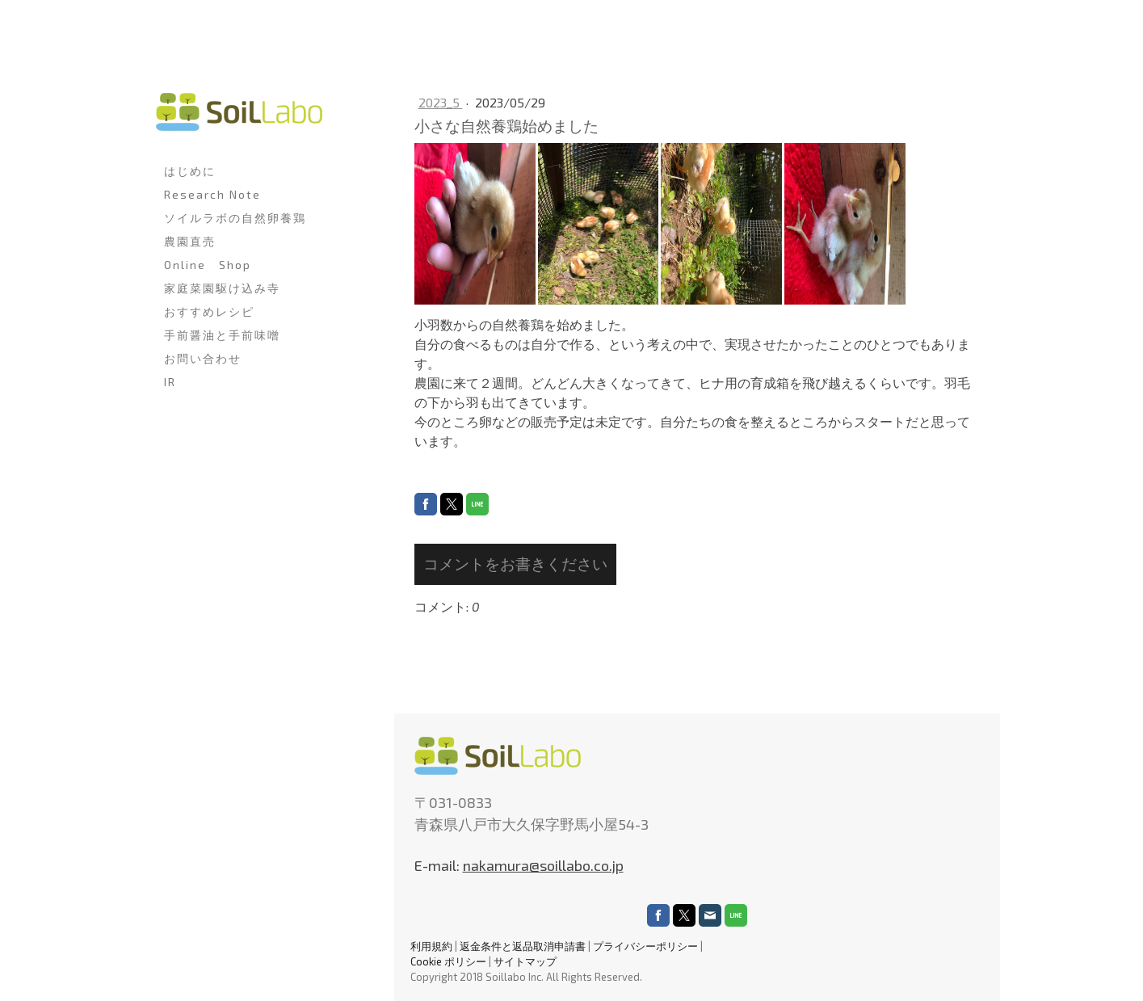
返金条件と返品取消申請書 (523, 946)
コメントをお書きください (515, 563)
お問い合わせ (203, 358)
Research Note (212, 194)
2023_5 (440, 102)
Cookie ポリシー (448, 961)
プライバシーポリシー (645, 946)
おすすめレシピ (209, 311)
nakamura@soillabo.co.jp (543, 865)
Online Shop (207, 264)
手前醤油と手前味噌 (222, 335)
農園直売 (190, 241)
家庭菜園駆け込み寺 (222, 288)
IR (170, 382)
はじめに (190, 171)
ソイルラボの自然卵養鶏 (235, 218)
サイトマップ (525, 961)
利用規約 (431, 946)
